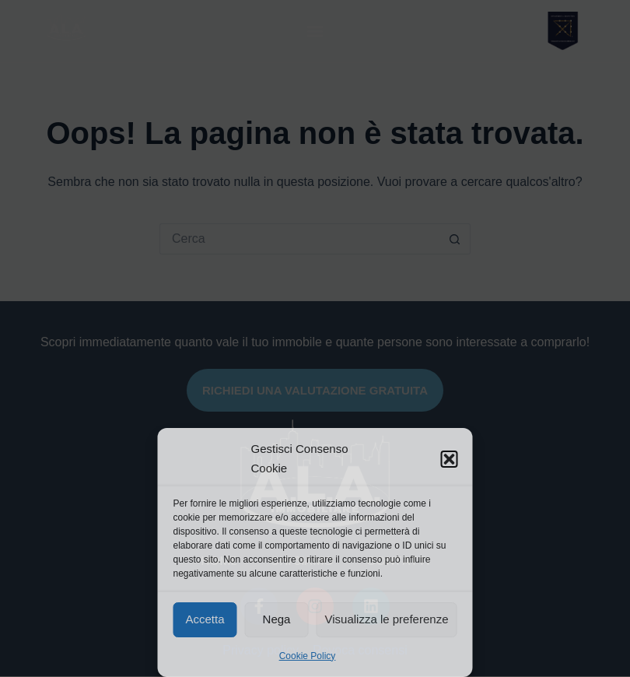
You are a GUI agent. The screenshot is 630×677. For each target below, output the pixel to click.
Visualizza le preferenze (387, 619)
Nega (277, 619)
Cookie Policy (307, 656)
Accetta (204, 619)
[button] (449, 459)
